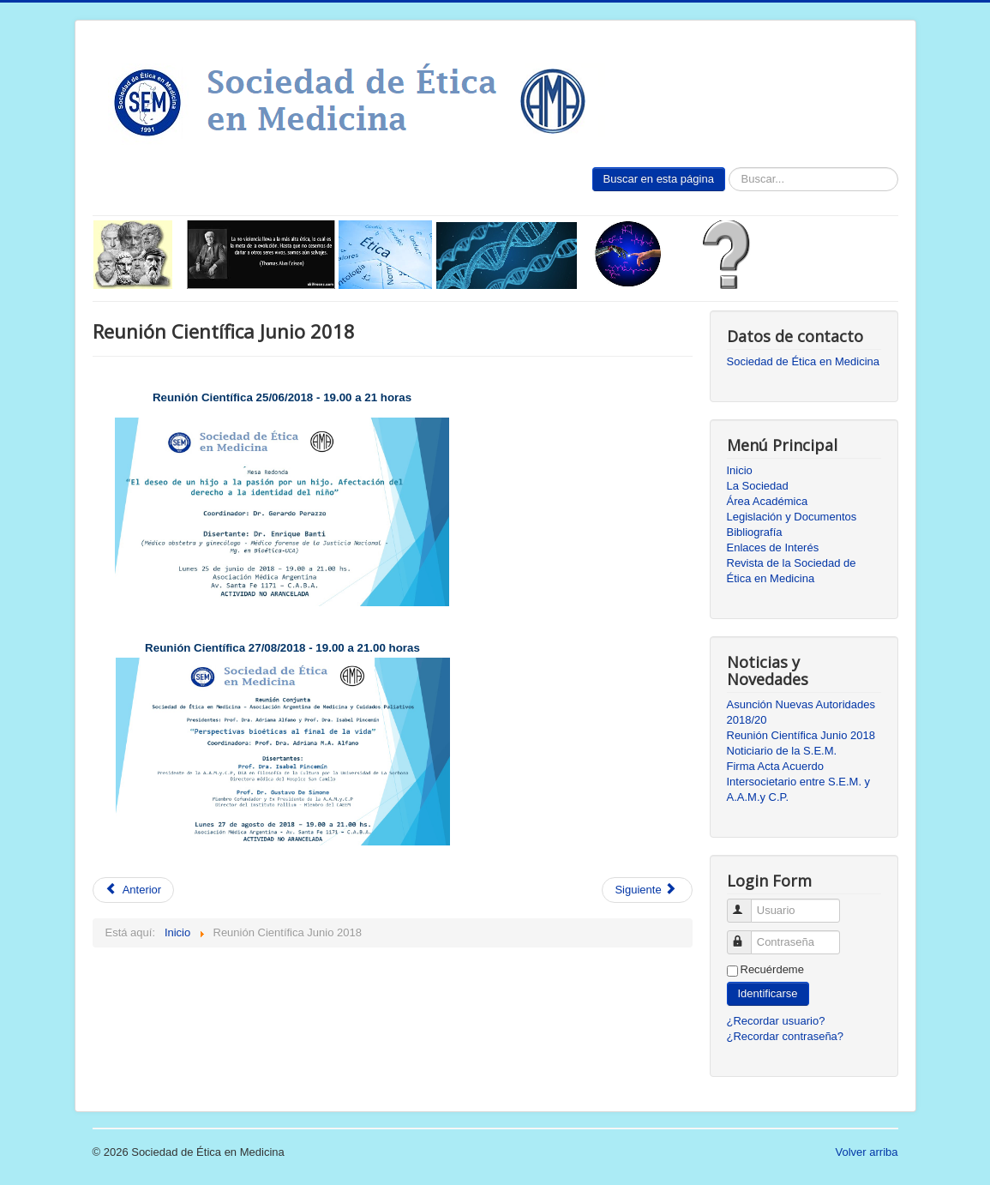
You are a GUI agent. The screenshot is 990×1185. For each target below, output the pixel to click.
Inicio (740, 470)
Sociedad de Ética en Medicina (803, 361)
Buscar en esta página (658, 178)
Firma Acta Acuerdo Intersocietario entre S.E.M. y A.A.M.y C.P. (799, 781)
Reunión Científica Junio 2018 (801, 735)
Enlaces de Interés (773, 547)
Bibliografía (755, 532)
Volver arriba (867, 1152)
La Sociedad (758, 485)
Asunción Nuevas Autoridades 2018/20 (801, 712)
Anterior (133, 889)
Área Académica (767, 501)
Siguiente (645, 889)
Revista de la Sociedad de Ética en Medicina (791, 570)
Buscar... (725, 167)
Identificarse (768, 993)
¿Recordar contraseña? (785, 1036)
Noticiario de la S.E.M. (782, 750)
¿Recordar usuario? (776, 1020)
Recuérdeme (772, 969)
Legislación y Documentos (792, 516)
